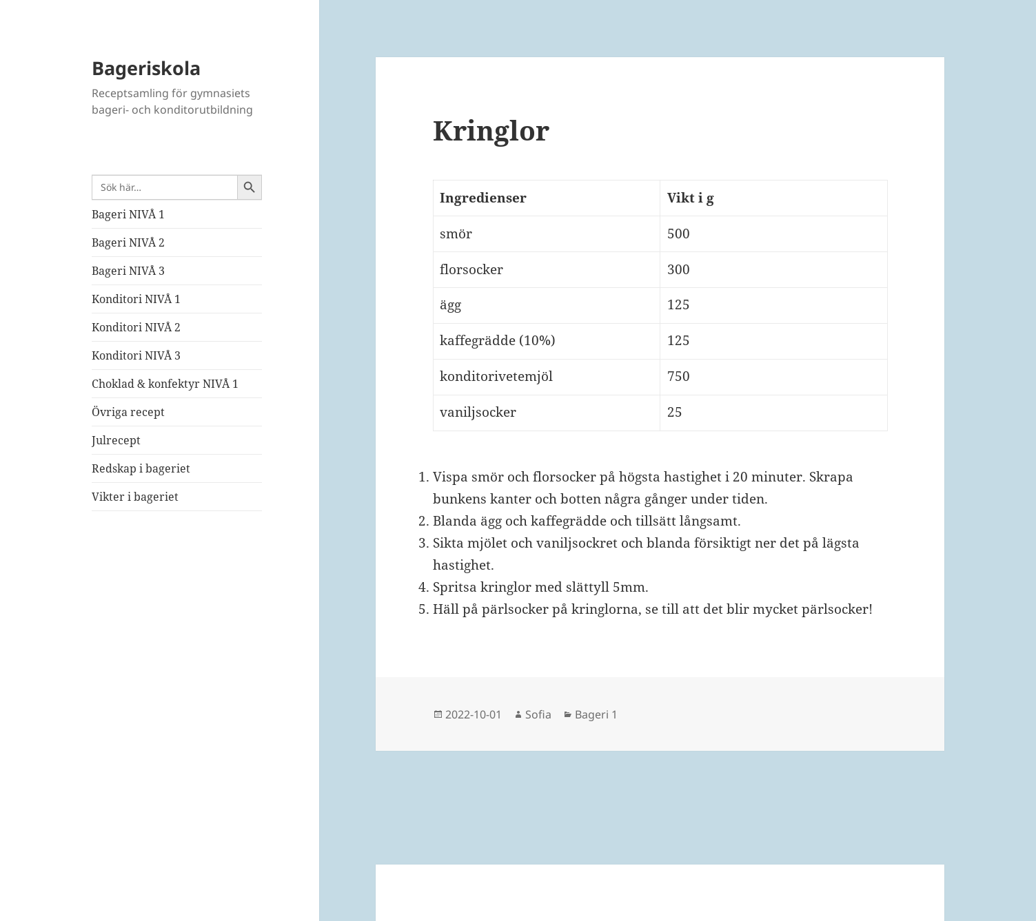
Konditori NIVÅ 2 (136, 327)
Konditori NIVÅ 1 (136, 299)
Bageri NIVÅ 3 (128, 270)
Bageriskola (146, 68)
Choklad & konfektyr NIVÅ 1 (165, 383)
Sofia (538, 714)
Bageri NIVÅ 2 (128, 242)
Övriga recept (128, 412)
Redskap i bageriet (141, 468)
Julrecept (116, 440)
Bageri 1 (596, 714)
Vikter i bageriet (135, 496)
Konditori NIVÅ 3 (136, 355)
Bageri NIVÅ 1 (128, 214)
